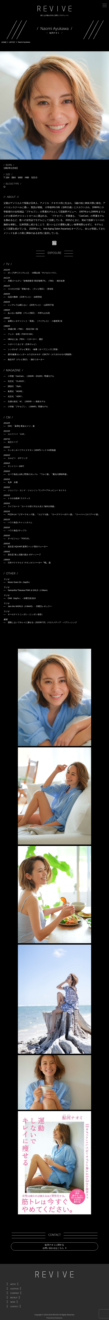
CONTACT (14, 1306)
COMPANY (14, 1293)
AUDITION (14, 1288)
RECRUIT (13, 1297)
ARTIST (13, 1284)
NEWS (12, 1302)
